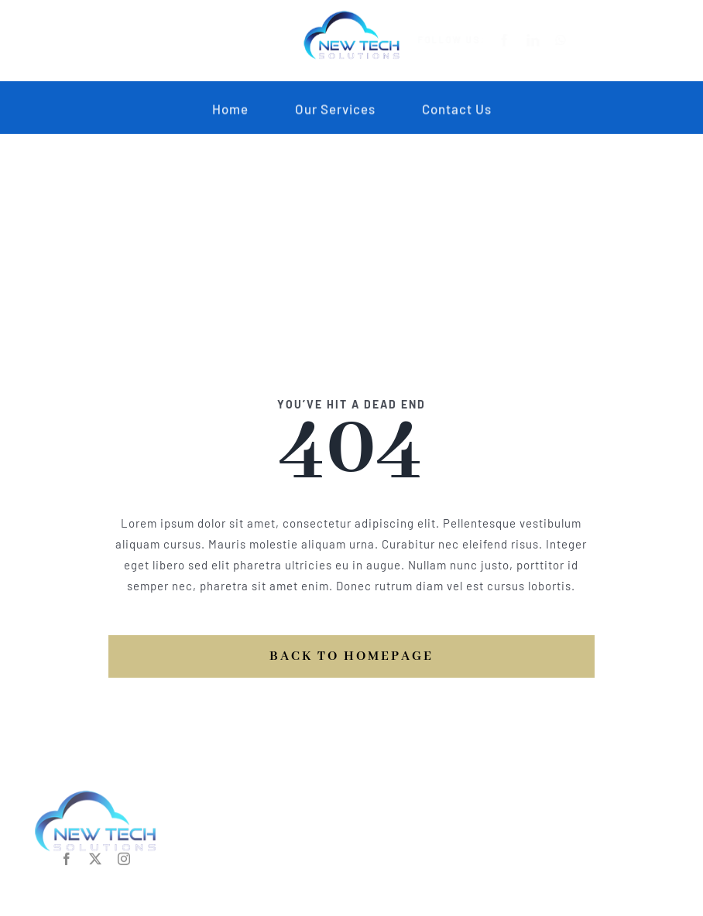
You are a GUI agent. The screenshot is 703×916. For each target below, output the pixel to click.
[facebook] (516, 40)
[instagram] (124, 856)
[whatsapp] (573, 40)
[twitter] (95, 856)
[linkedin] (545, 40)
